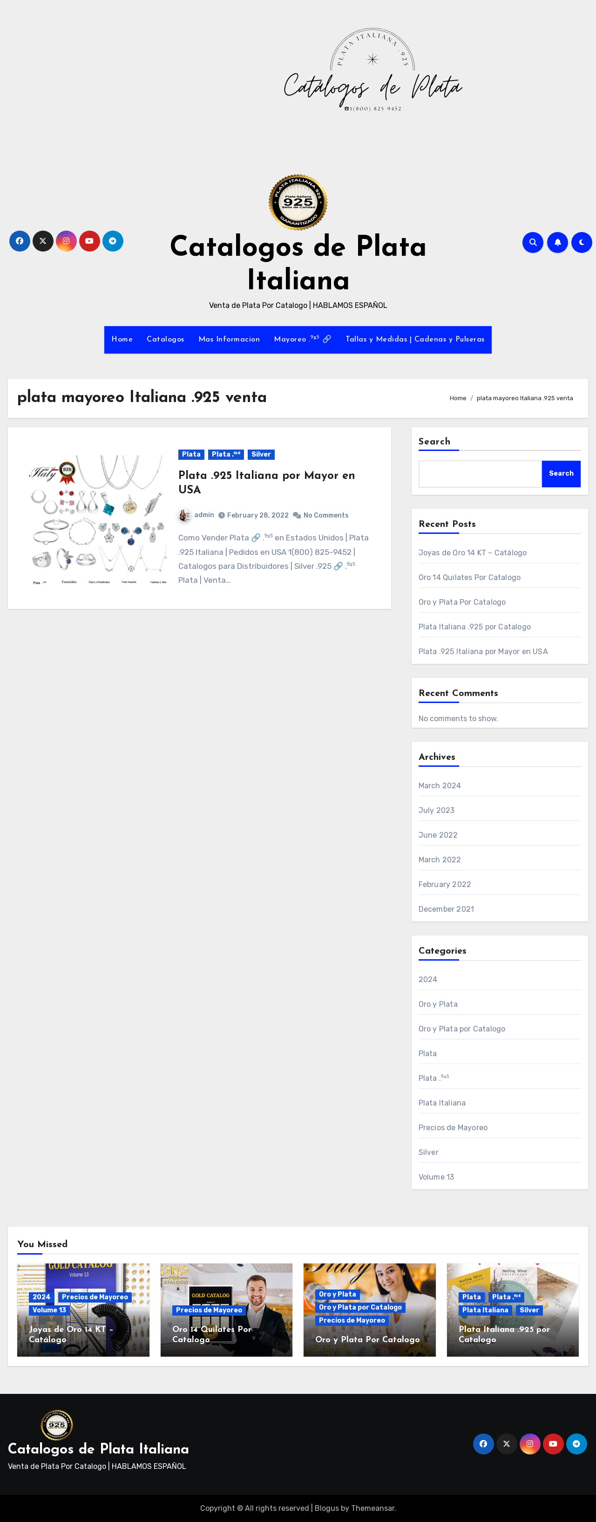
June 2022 (438, 835)
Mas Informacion (229, 339)
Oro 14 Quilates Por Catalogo (470, 577)
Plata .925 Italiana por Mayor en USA (483, 651)
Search (435, 442)
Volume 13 (436, 1177)
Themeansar (372, 1508)
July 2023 (437, 810)
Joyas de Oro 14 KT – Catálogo (473, 552)
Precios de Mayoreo (453, 1127)
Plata (191, 454)
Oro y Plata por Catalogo (462, 1028)
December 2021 (446, 909)
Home (122, 339)
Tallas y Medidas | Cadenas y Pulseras (415, 339)
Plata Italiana (442, 1103)
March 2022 (440, 859)
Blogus (327, 1508)
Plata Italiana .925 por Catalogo (475, 626)
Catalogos (165, 339)
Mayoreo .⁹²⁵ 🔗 (303, 339)
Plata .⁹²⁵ (226, 454)
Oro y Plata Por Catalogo (462, 602)
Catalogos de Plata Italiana (98, 1450)
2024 (428, 979)
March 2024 (440, 785)
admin (196, 515)
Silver (261, 454)
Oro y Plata (438, 1004)
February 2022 (445, 884)
